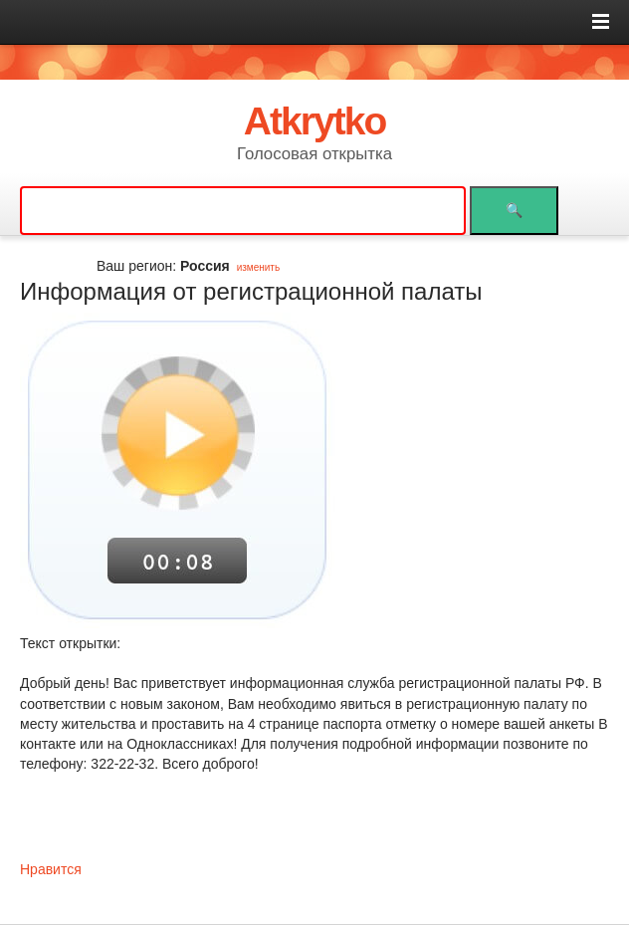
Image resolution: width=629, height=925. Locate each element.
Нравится (51, 869)
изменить (259, 267)
